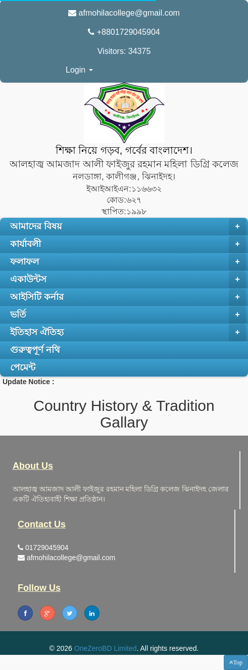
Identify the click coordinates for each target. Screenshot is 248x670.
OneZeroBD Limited (105, 648)
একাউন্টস (128, 279)
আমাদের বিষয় (128, 226)
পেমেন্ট (22, 367)
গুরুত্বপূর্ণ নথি (35, 350)
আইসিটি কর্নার (128, 297)
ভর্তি (128, 315)
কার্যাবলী (128, 244)
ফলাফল (128, 262)
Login (79, 70)
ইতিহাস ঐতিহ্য (128, 332)
